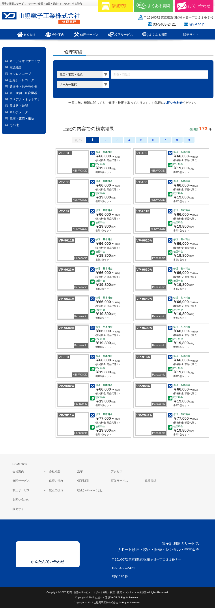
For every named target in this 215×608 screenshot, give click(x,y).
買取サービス (119, 480)
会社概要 (54, 471)
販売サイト (20, 509)
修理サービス (21, 480)
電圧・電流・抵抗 (21, 118)
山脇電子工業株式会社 (44, 18)
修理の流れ (56, 480)
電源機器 (15, 67)
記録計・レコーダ (21, 80)
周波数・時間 (18, 106)
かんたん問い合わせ (47, 562)
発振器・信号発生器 (23, 86)
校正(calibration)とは (90, 490)
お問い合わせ (173, 102)
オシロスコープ (20, 74)
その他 (14, 125)
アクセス (116, 471)
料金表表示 (106, 116)
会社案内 (18, 471)
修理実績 (150, 480)
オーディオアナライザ (24, 61)
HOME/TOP (20, 464)
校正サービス (21, 490)
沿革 (80, 471)
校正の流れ (56, 490)
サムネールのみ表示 (70, 116)
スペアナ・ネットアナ (24, 99)
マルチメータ (18, 112)
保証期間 (83, 480)
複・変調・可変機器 (23, 93)
